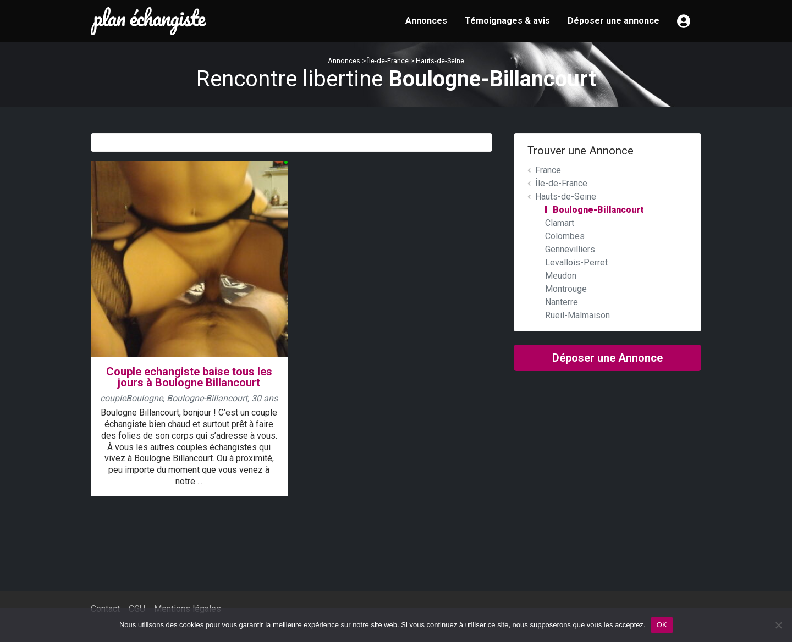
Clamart (559, 223)
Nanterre (561, 302)
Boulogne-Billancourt (598, 209)
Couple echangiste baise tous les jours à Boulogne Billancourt (189, 377)
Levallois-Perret (576, 262)
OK (662, 625)
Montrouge (566, 289)
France (548, 170)
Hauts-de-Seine (440, 61)
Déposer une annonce (613, 20)
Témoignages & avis (507, 20)
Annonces (426, 20)
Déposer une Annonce (607, 357)
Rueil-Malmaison (577, 315)
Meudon (560, 275)
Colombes (565, 236)
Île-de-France (388, 61)
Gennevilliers (570, 249)
